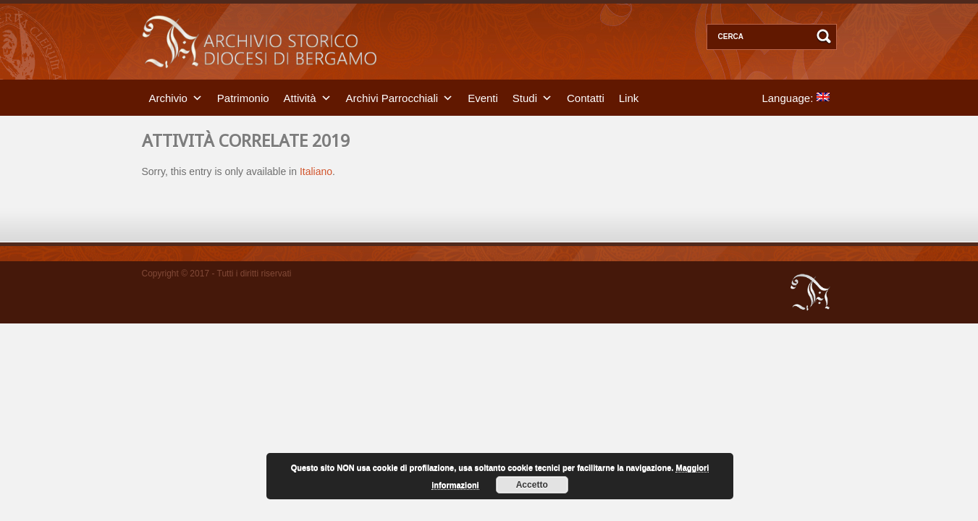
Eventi (483, 97)
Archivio (168, 97)
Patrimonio (243, 97)
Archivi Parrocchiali (392, 97)
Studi (525, 97)
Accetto (532, 485)
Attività (300, 97)
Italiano (316, 171)
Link (629, 97)
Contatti (585, 97)
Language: (795, 97)
